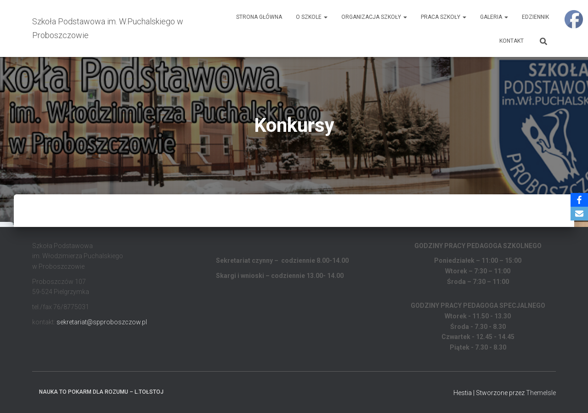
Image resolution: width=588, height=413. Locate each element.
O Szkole (312, 17)
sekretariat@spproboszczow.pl (102, 322)
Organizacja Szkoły (374, 17)
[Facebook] (579, 200)
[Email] (579, 214)
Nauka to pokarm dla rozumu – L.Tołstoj (101, 392)
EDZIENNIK (535, 17)
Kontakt (511, 41)
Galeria (494, 17)
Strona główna (259, 17)
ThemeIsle (541, 392)
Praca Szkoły (443, 17)
